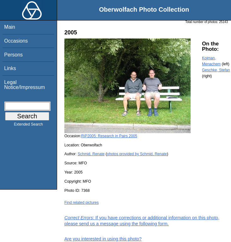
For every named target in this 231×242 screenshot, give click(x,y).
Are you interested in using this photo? (103, 238)
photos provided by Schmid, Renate (137, 154)
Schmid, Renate (91, 154)
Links (10, 68)
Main (9, 27)
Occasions (16, 41)
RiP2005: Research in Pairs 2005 (109, 136)
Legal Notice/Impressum (24, 85)
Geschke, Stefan (216, 70)
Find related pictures (81, 202)
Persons (13, 54)
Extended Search (28, 125)
